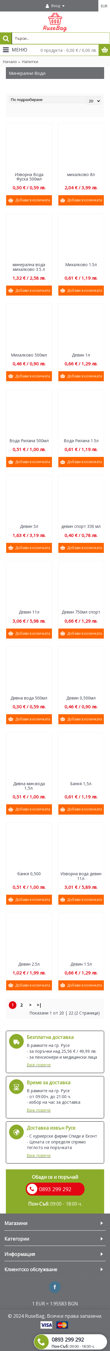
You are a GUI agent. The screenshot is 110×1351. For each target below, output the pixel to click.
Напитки (30, 61)
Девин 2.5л (29, 964)
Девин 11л (29, 612)
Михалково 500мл (29, 355)
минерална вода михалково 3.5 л (29, 267)
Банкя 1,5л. (81, 783)
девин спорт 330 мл (81, 526)
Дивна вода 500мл (29, 698)
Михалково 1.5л (81, 264)
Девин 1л (81, 355)
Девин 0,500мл (81, 698)
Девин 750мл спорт (81, 612)
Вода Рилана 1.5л (81, 440)
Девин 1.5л (81, 964)
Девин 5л (29, 526)
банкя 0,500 (29, 873)
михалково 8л (81, 174)
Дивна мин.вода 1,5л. (29, 786)
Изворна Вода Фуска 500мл (29, 177)
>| (39, 1005)
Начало (10, 61)
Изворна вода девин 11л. (80, 876)
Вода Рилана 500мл (29, 440)
